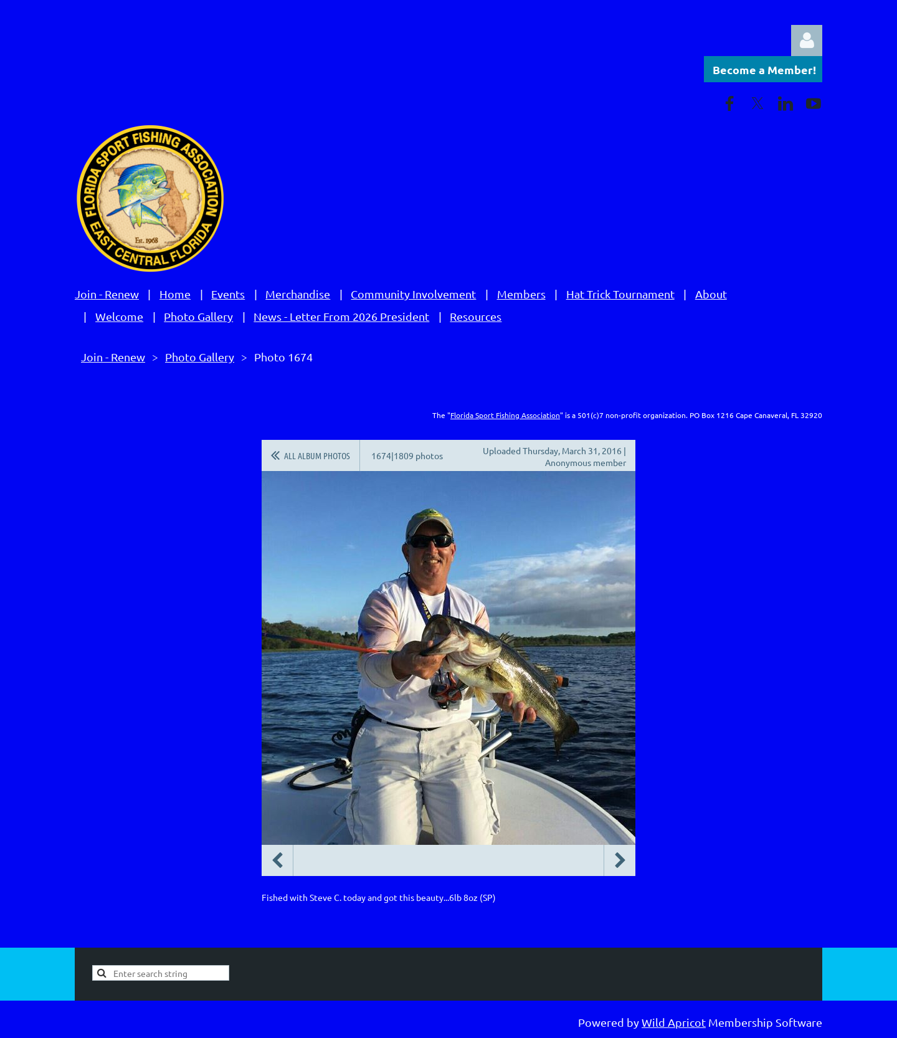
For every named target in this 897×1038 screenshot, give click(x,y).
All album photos (317, 455)
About (711, 293)
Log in (806, 40)
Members (521, 293)
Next (619, 860)
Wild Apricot (674, 1022)
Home (175, 293)
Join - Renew (107, 293)
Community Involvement (413, 293)
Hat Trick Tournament (620, 293)
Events (228, 293)
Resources (475, 316)
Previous (277, 860)
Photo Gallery (198, 316)
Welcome (119, 316)
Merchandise (297, 293)
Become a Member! (764, 69)
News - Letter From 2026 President (341, 316)
